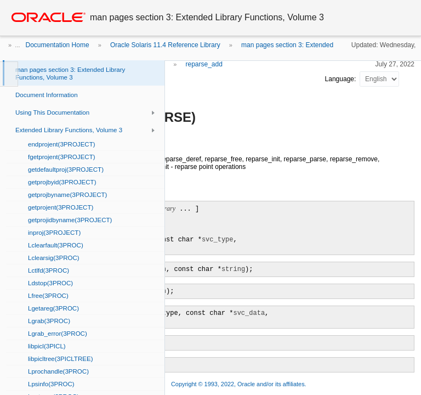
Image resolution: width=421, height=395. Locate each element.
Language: (341, 79)
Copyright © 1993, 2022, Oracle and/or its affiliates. (239, 384)
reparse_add (203, 64)
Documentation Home (57, 45)
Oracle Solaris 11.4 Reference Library (165, 45)
